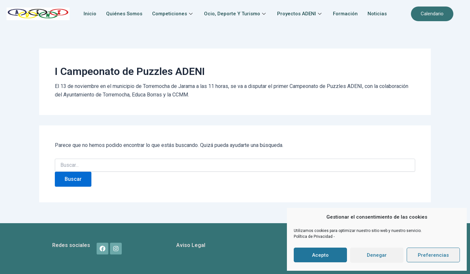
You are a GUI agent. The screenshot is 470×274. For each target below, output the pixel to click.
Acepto (320, 255)
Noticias (377, 14)
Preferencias (433, 255)
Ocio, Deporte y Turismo (235, 14)
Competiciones (173, 14)
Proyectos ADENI (300, 14)
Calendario (432, 14)
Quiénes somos (124, 14)
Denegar (377, 255)
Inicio (90, 14)
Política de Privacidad (314, 236)
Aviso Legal (190, 245)
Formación (345, 14)
